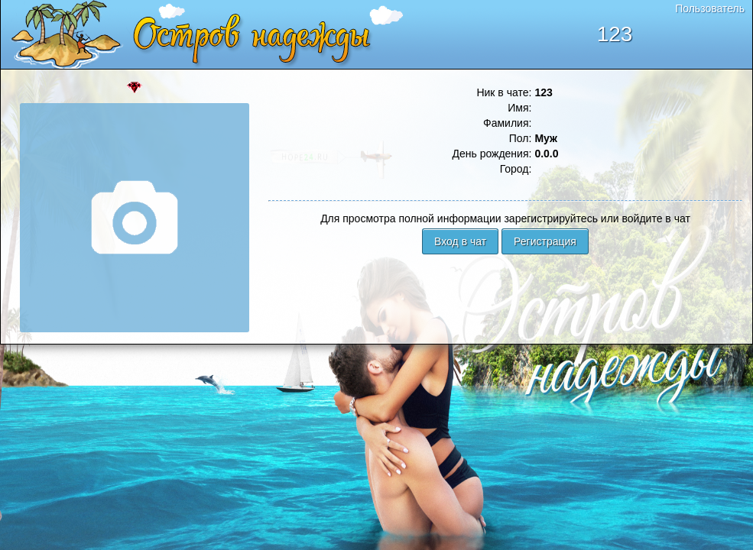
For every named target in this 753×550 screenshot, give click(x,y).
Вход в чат (460, 241)
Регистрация (545, 241)
